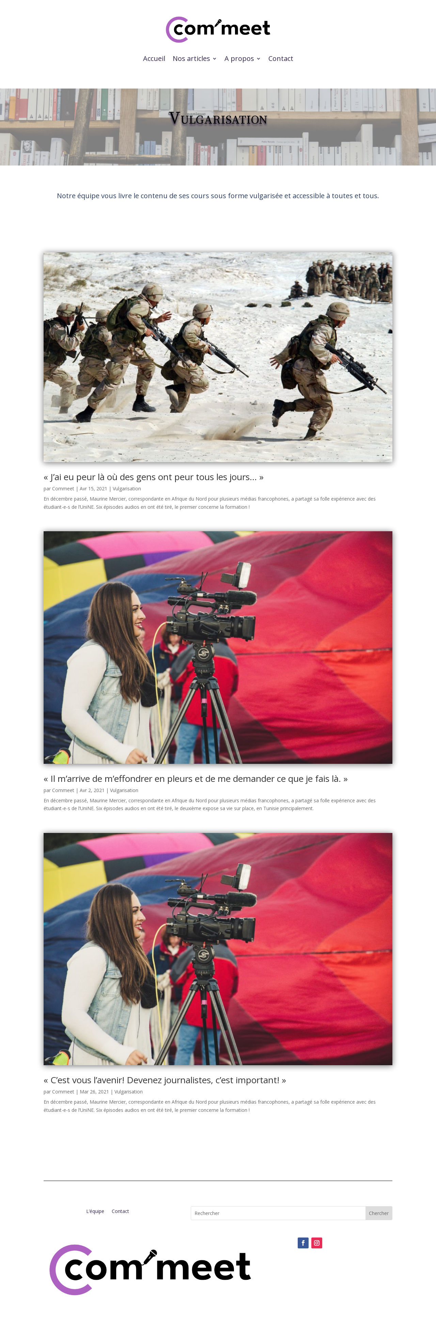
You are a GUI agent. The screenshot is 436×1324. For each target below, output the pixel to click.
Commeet (63, 488)
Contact (280, 58)
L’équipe (95, 1211)
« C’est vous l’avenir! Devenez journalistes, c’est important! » (165, 1080)
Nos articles (191, 58)
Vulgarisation (127, 488)
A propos (239, 58)
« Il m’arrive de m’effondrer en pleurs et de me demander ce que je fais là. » (196, 778)
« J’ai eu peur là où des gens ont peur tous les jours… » (154, 477)
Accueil (154, 58)
